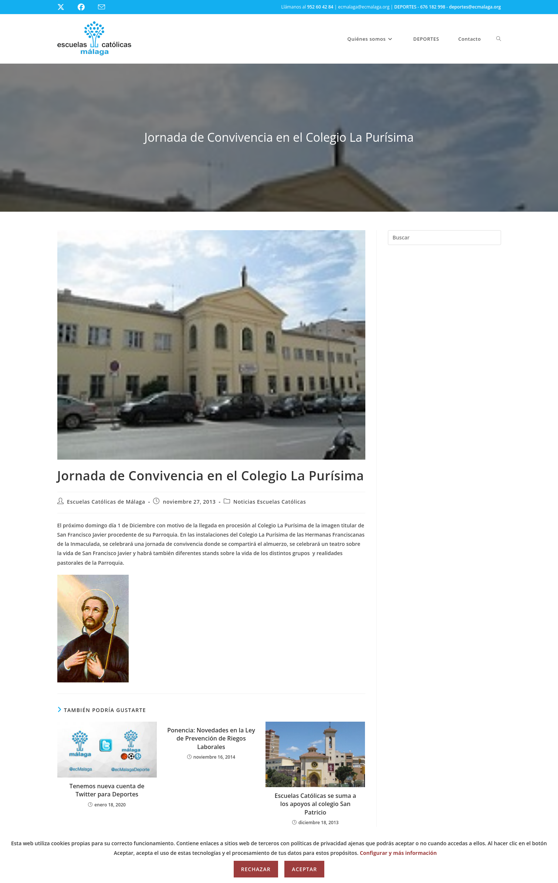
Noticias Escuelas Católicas (269, 501)
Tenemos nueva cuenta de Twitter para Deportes (107, 790)
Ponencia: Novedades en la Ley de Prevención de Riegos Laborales (211, 738)
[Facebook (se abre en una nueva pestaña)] (85, 7)
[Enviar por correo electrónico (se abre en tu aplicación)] (106, 7)
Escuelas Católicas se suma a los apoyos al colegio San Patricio (315, 804)
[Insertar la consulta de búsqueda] (444, 237)
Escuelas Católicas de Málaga (106, 501)
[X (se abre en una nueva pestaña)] (66, 7)
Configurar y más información (398, 852)
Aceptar (304, 869)
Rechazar (256, 869)
